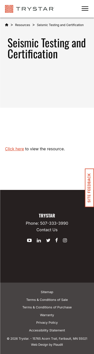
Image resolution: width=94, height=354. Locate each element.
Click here (14, 148)
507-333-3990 (54, 223)
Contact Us (46, 229)
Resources (22, 25)
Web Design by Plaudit (47, 344)
